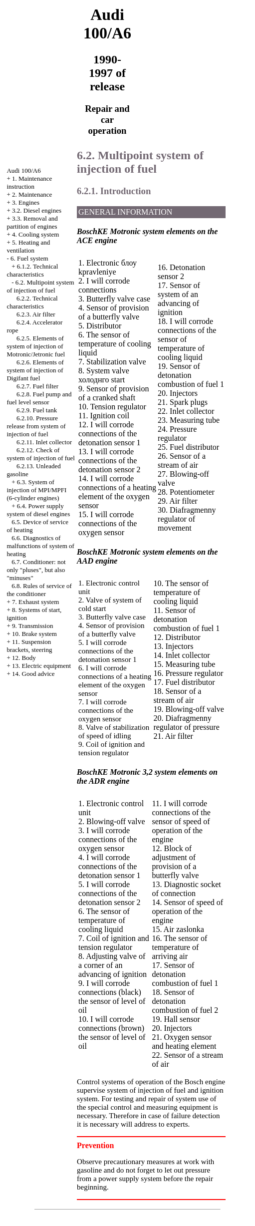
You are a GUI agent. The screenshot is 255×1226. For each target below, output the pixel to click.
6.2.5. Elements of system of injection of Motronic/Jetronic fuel (35, 346)
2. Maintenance (32, 194)
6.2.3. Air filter (35, 314)
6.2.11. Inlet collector (44, 442)
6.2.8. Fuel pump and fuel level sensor (38, 398)
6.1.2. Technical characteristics (32, 270)
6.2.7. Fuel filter (37, 386)
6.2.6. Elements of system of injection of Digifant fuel (34, 370)
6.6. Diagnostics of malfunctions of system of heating (40, 546)
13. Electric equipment (41, 665)
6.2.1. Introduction (114, 191)
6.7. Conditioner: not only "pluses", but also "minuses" (35, 570)
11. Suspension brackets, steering (29, 645)
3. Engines (25, 202)
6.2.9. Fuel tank (36, 410)
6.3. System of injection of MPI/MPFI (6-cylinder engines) (36, 490)
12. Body (24, 657)
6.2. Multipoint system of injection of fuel (40, 286)
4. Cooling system (35, 234)
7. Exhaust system (35, 602)
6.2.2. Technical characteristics (31, 302)
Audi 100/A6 (23, 170)
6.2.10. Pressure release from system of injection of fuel (35, 426)
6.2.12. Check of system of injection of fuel (40, 454)
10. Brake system (34, 633)
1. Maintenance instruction (29, 182)
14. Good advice (33, 673)
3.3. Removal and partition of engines (31, 222)
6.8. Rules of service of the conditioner (38, 590)
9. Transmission (32, 625)
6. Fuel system (29, 258)
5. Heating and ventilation (28, 246)
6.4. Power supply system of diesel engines (38, 510)
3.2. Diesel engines (36, 210)
